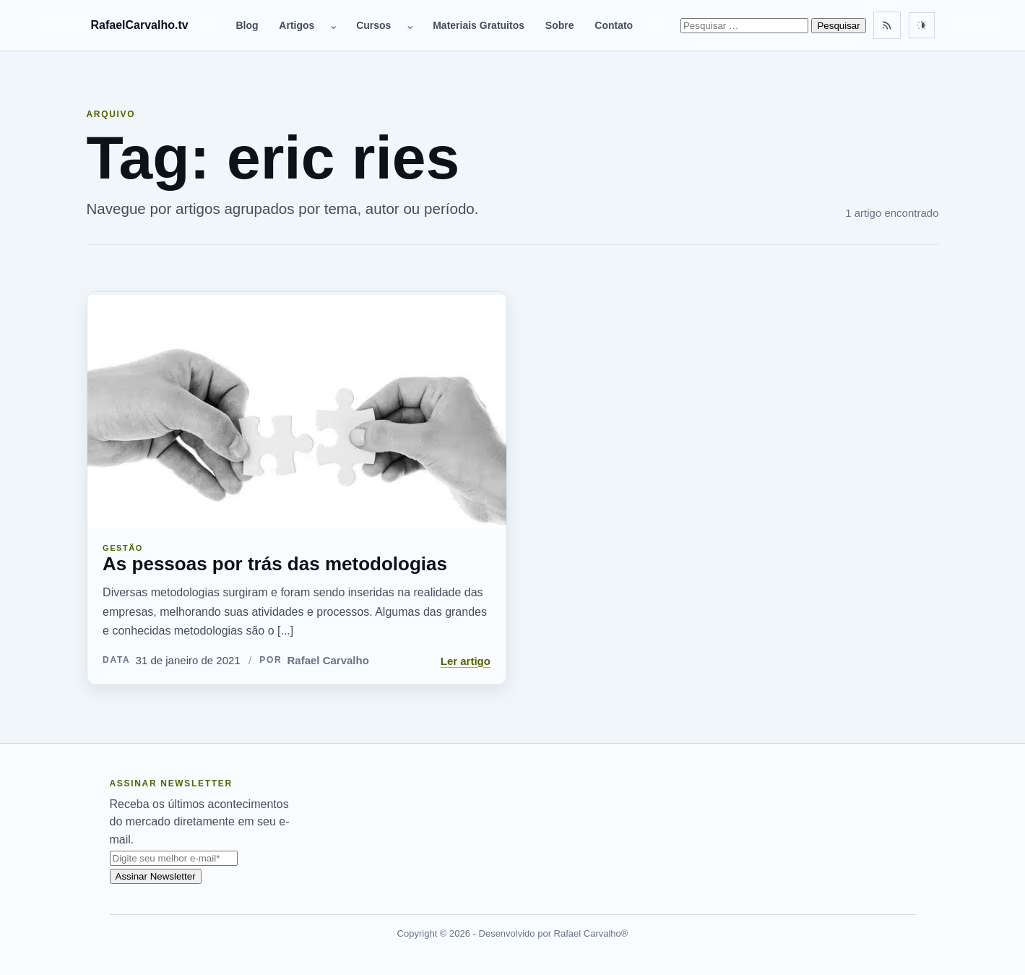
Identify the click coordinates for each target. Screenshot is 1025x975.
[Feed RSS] (887, 25)
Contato (613, 25)
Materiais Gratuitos (478, 25)
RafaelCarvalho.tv (140, 25)
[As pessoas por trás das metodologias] (296, 410)
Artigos (296, 25)
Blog (246, 25)
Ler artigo (465, 661)
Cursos (373, 25)
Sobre (559, 25)
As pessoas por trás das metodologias (275, 564)
